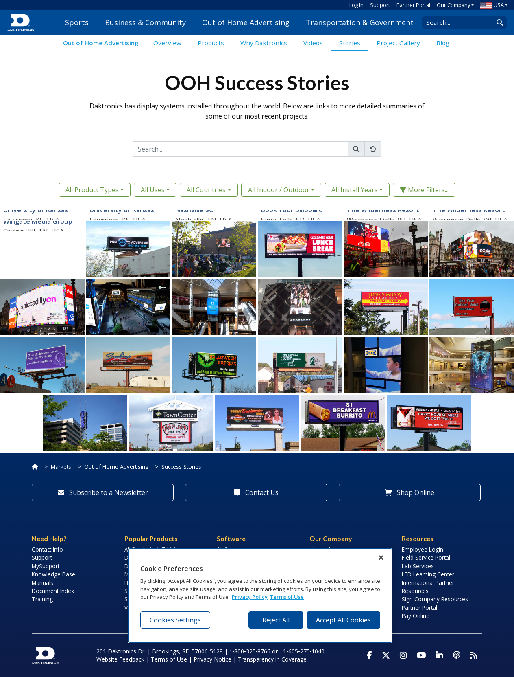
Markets (61, 466)
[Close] (381, 558)
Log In (356, 5)
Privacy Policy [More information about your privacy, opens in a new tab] (250, 596)
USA (492, 5)
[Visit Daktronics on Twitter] (386, 655)
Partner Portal (413, 5)
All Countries (206, 189)
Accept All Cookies (343, 619)
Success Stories (181, 466)
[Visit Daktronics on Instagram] (403, 655)
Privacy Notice (212, 659)
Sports (77, 22)
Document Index (53, 591)
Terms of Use (169, 659)
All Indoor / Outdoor (278, 189)
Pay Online (415, 616)
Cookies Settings (175, 619)
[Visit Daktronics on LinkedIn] (439, 655)
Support (380, 5)
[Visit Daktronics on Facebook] (369, 655)
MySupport (45, 566)
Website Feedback (120, 659)
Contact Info (47, 549)
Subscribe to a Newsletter (103, 492)
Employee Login (422, 549)
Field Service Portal (426, 557)
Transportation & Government (360, 22)
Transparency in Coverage (272, 659)
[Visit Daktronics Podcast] (456, 655)
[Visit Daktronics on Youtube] (421, 655)
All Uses (153, 189)
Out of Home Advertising (246, 22)
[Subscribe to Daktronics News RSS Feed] (473, 655)
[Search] (240, 149)
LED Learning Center (428, 574)
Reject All (276, 619)
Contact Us (256, 492)
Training (42, 599)
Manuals (42, 583)
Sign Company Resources (435, 599)
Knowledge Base (53, 574)
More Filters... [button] (424, 189)
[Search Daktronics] (461, 22)
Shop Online (409, 492)
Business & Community (145, 22)
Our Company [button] (453, 5)
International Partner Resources (428, 587)
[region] (260, 595)
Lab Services (418, 566)
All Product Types (92, 189)
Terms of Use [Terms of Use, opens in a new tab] (287, 596)
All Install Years (354, 189)
